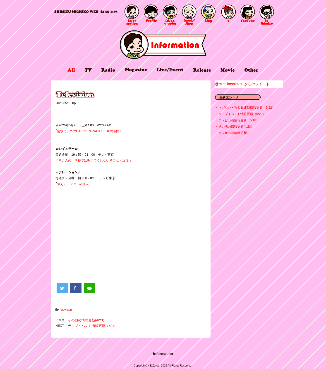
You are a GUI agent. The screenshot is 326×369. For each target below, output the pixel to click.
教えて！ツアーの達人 (73, 184)
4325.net (86, 11)
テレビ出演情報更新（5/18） (238, 120)
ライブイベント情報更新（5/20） (93, 326)
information (163, 44)
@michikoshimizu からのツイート (242, 84)
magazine (136, 70)
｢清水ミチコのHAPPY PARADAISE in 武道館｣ (88, 131)
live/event (170, 70)
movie (228, 70)
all (71, 70)
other (251, 70)
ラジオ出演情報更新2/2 (234, 133)
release (202, 70)
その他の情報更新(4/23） (87, 320)
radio (108, 70)
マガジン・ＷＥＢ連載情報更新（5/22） (246, 107)
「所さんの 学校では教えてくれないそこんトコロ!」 (93, 160)
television (66, 309)
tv (88, 70)
